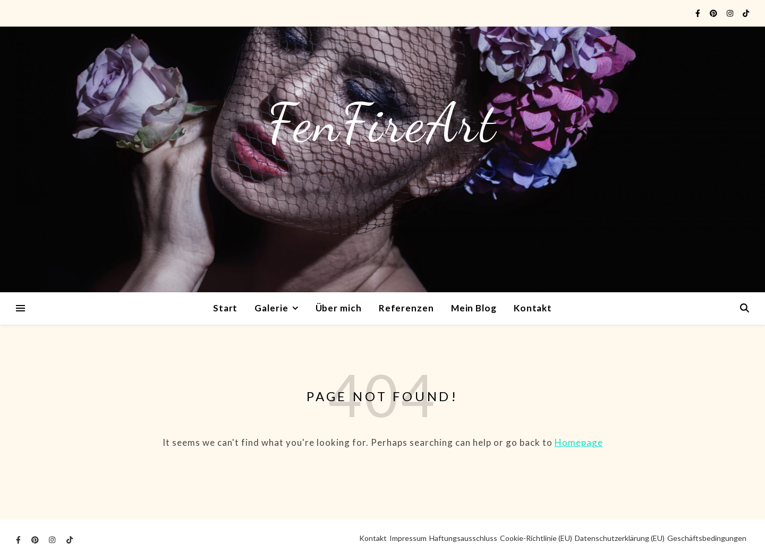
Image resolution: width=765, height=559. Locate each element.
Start (225, 308)
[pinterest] (714, 13)
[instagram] (731, 13)
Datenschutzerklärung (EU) (620, 538)
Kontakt (533, 308)
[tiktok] (746, 13)
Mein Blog (474, 308)
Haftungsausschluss (463, 538)
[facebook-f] (698, 13)
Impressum (408, 538)
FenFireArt (382, 123)
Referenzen (406, 308)
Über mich (339, 308)
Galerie (271, 308)
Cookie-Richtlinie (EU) (536, 538)
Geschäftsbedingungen (706, 538)
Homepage (579, 442)
